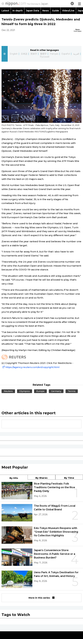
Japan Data (32, 10)
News (45, 10)
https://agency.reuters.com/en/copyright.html (31, 367)
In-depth (17, 10)
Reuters (8, 391)
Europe (40, 391)
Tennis (71, 391)
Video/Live (68, 10)
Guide (55, 10)
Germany (56, 391)
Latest (5, 10)
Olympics (24, 391)
